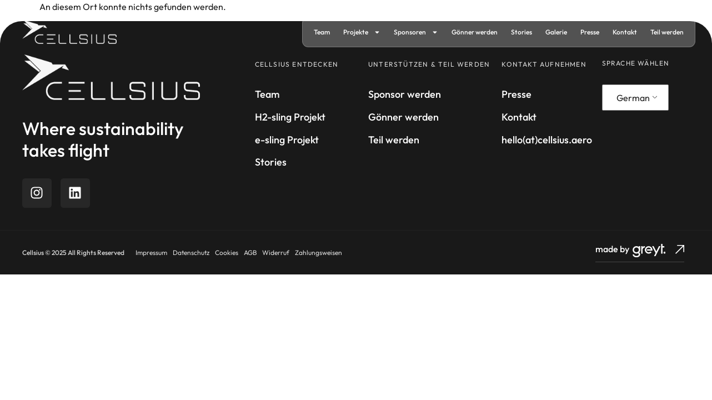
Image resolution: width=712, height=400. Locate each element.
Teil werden (667, 32)
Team (322, 32)
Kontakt (625, 32)
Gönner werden (475, 32)
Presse (589, 32)
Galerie (556, 32)
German (633, 97)
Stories (521, 32)
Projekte (361, 32)
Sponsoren (416, 32)
